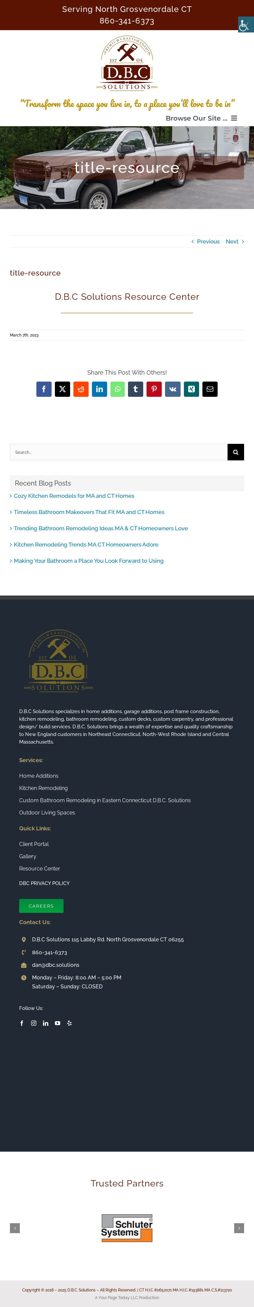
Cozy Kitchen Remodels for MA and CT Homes (74, 496)
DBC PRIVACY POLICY (44, 883)
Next (232, 241)
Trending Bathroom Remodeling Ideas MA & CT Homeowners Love (101, 528)
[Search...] (119, 452)
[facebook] (21, 1023)
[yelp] (69, 1023)
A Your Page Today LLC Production (127, 1297)
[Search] (236, 452)
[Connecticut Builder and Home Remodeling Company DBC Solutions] (127, 32)
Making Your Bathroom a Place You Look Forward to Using (89, 560)
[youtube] (57, 1023)
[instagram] (33, 1023)
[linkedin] (45, 1023)
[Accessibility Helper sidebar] (246, 24)
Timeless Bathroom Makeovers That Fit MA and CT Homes (89, 512)
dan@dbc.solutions (55, 965)
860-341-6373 (127, 21)
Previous (208, 241)
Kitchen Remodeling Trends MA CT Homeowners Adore (86, 544)
